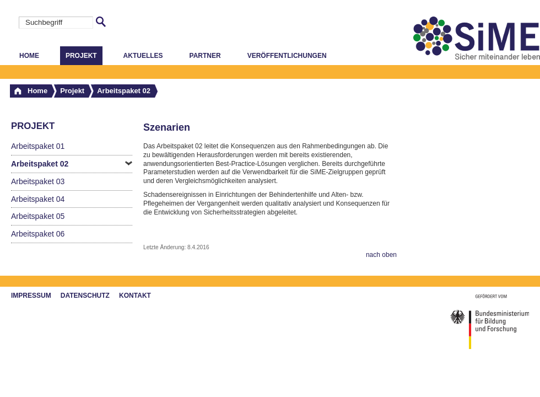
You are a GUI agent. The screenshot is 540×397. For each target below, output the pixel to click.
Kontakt (135, 295)
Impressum (31, 295)
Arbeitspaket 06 (37, 233)
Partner (205, 56)
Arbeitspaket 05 (37, 216)
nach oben (381, 255)
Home (29, 56)
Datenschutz (85, 295)
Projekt (81, 56)
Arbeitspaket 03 (37, 181)
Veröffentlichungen (287, 56)
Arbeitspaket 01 (37, 146)
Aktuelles (143, 56)
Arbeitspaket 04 (37, 199)
